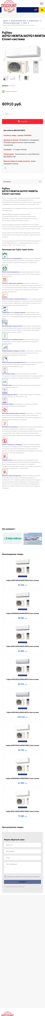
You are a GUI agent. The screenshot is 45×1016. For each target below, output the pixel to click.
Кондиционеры (34, 21)
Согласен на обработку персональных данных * (23, 877)
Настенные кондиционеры (11, 23)
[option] (22, 59)
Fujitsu (25, 23)
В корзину (23, 121)
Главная (5, 21)
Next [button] (40, 60)
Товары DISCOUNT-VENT (18, 21)
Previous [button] (5, 60)
